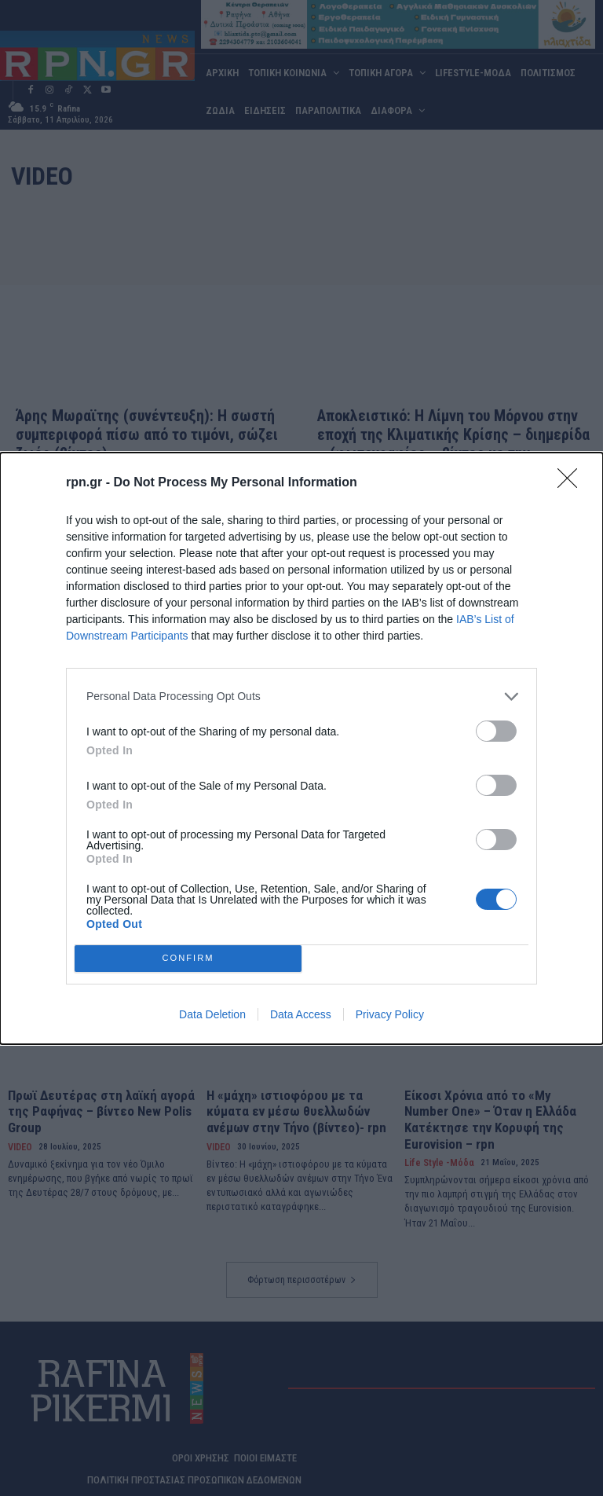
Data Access (300, 1014)
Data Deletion (212, 1014)
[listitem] (301, 696)
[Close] (572, 483)
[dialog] (301, 748)
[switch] (496, 731)
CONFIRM (188, 958)
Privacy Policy (390, 1014)
